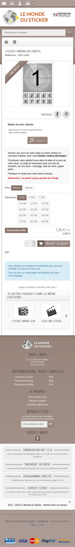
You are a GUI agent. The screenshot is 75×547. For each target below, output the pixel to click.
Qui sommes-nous (37, 397)
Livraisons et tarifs (24, 377)
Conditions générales (37, 404)
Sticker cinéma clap (23, 321)
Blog (51, 380)
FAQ (51, 377)
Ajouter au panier (52, 243)
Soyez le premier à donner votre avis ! (37, 287)
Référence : (11, 55)
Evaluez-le (37, 140)
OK (69, 32)
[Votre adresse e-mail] (34, 424)
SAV (51, 384)
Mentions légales (37, 400)
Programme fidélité (24, 384)
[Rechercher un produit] (34, 32)
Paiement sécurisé (24, 380)
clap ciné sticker (51, 321)
